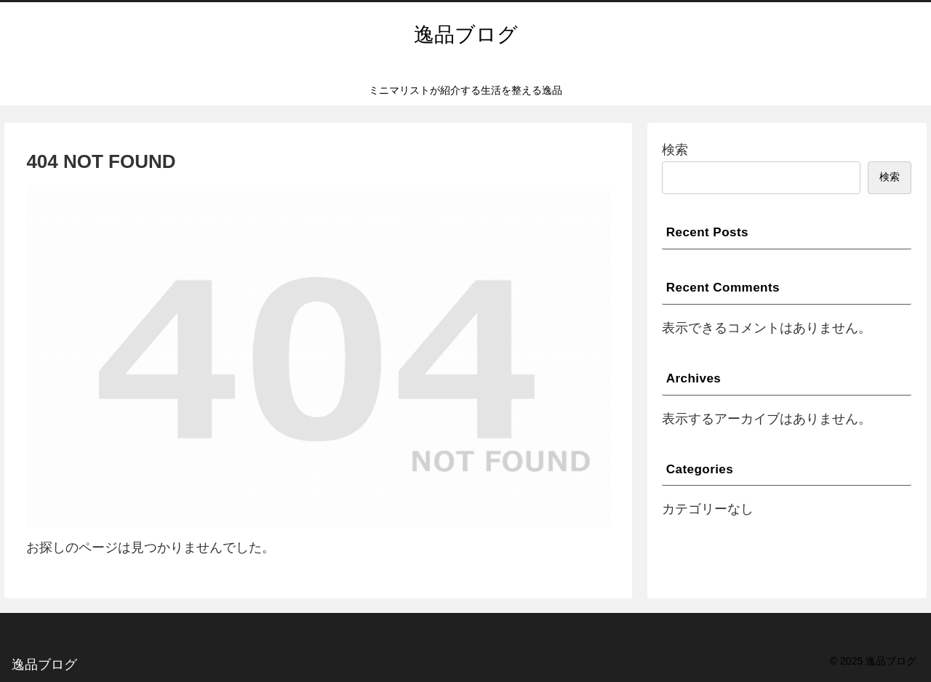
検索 (675, 150)
